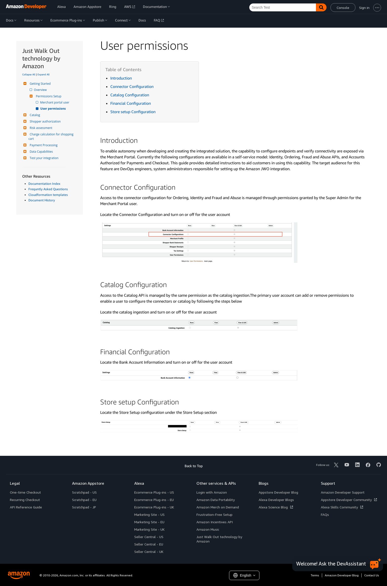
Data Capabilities (40, 151)
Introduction (121, 78)
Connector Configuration (132, 86)
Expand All (44, 74)
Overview (41, 90)
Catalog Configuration (129, 94)
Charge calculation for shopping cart (51, 136)
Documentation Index (44, 184)
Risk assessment (40, 128)
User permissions (53, 108)
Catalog (34, 115)
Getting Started (39, 84)
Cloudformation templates (48, 195)
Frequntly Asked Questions (48, 189)
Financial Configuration (130, 103)
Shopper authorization (44, 121)
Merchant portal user (55, 102)
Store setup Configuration (132, 111)
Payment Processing (43, 145)
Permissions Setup (48, 96)
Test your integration (43, 158)
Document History (41, 200)
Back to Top (194, 466)
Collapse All (28, 74)
